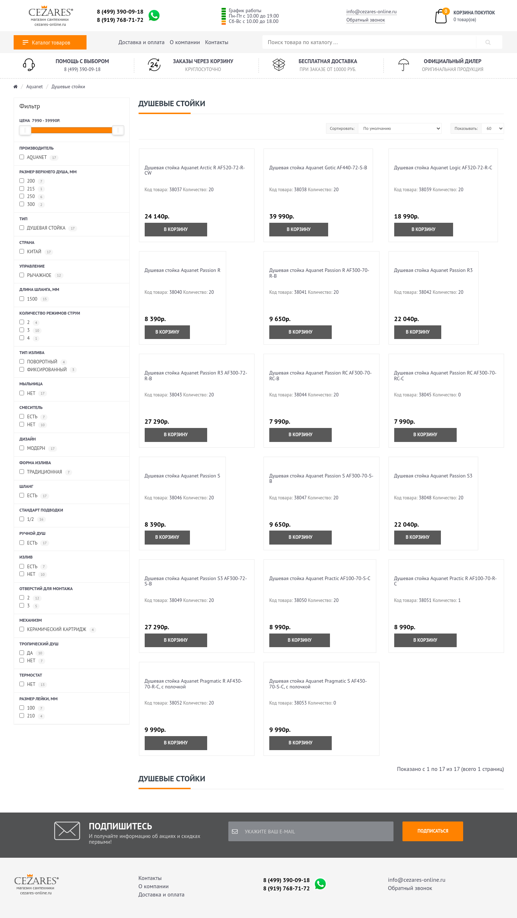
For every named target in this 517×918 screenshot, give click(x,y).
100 (32, 708)
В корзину (176, 229)
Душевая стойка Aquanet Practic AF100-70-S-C (320, 578)
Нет (33, 394)
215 (32, 189)
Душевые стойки (68, 87)
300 (32, 205)
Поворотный (43, 362)
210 (32, 716)
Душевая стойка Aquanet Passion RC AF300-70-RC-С (445, 375)
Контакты (216, 42)
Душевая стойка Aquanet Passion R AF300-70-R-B (319, 273)
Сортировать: (342, 128)
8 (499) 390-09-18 (120, 11)
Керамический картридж (57, 630)
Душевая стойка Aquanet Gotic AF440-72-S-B (318, 167)
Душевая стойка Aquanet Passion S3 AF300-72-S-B (196, 581)
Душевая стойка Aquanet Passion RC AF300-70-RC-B (320, 375)
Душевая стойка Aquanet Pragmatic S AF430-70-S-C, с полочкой (318, 683)
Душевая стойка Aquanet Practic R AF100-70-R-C (445, 581)
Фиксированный (48, 370)
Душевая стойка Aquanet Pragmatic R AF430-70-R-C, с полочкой (194, 683)
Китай (36, 252)
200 (32, 181)
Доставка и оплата (141, 42)
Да (32, 653)
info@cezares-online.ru (371, 11)
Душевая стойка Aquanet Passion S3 (433, 475)
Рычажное (41, 276)
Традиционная (45, 472)
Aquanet (34, 87)
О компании (185, 42)
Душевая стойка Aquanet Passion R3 (433, 270)
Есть (33, 417)
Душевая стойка (48, 228)
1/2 (32, 520)
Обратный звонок (365, 20)
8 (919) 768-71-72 (120, 19)
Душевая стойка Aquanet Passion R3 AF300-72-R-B (196, 375)
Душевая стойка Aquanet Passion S (182, 475)
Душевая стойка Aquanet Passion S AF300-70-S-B (321, 478)
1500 (34, 299)
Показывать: (466, 128)
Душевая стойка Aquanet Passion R (183, 270)
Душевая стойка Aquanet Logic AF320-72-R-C (443, 167)
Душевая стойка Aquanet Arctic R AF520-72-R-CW (195, 170)
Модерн (38, 449)
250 (32, 197)
